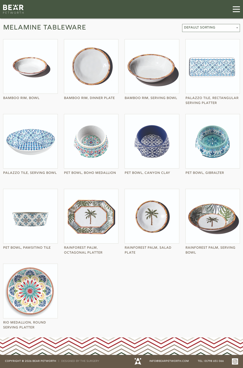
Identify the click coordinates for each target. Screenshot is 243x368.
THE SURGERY (89, 361)
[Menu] (236, 9)
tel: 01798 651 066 (211, 361)
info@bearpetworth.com (169, 361)
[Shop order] (211, 28)
